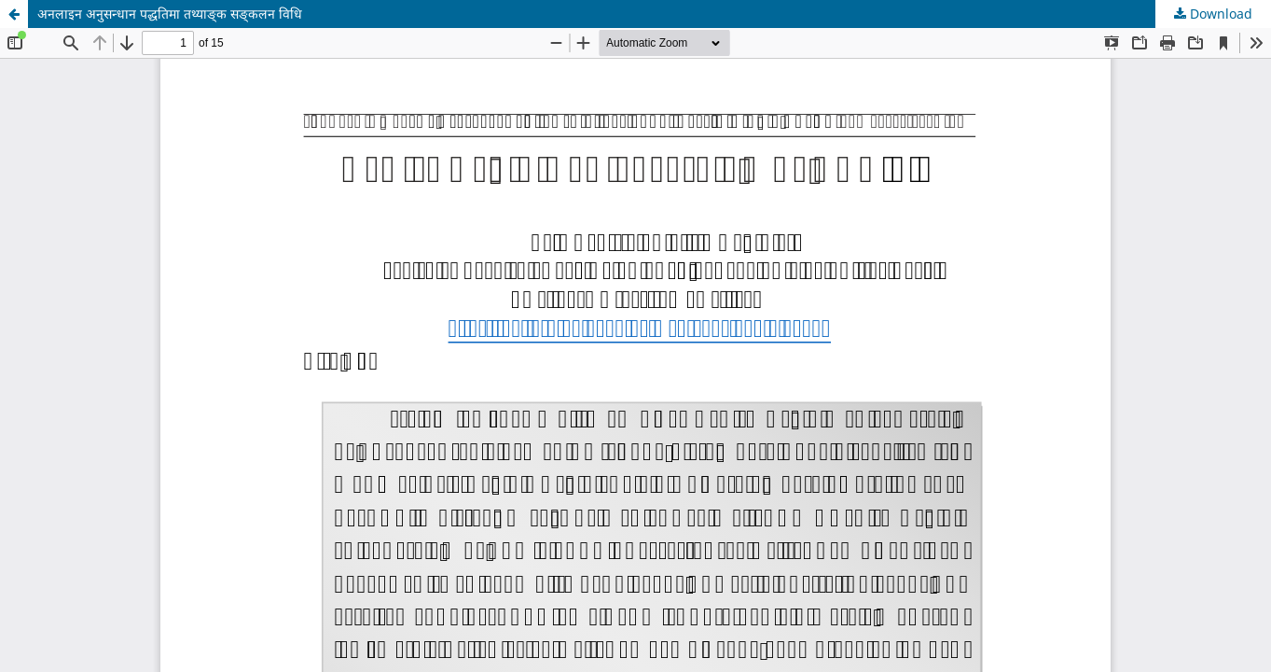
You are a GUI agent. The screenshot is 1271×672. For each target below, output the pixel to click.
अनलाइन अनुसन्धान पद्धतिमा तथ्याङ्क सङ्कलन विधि (169, 13)
